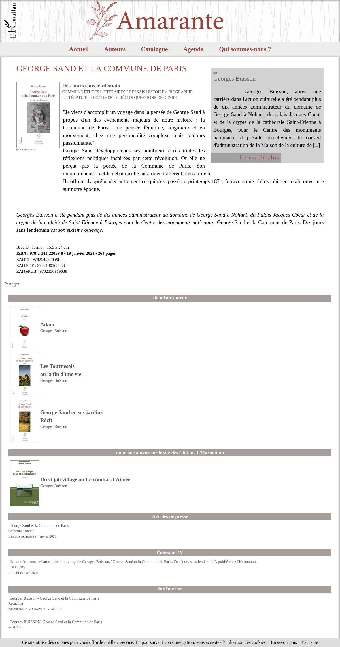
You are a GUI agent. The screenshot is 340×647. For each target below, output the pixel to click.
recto (19, 149)
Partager (11, 284)
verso (26, 149)
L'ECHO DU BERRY (22, 536)
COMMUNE (72, 92)
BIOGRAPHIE (180, 92)
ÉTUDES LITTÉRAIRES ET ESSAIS (114, 92)
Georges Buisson (234, 78)
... (316, 145)
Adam (47, 324)
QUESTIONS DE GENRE (155, 98)
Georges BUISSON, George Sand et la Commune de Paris (56, 622)
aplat (33, 149)
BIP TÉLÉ (15, 572)
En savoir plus (284, 642)
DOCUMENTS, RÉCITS (113, 98)
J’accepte (309, 642)
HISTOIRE (155, 92)
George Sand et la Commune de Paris (39, 525)
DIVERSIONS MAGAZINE (27, 609)
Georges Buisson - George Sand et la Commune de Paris (54, 598)
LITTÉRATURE (75, 98)
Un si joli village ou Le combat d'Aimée (85, 479)
